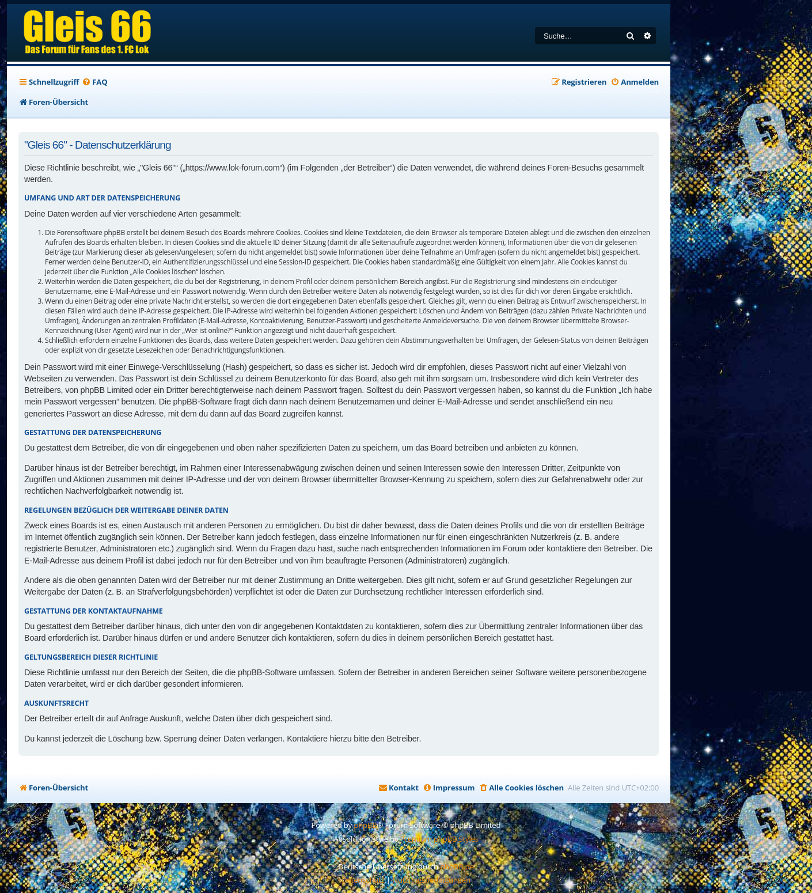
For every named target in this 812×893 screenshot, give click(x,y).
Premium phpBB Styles (439, 839)
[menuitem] (94, 82)
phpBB (365, 825)
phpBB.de (457, 866)
